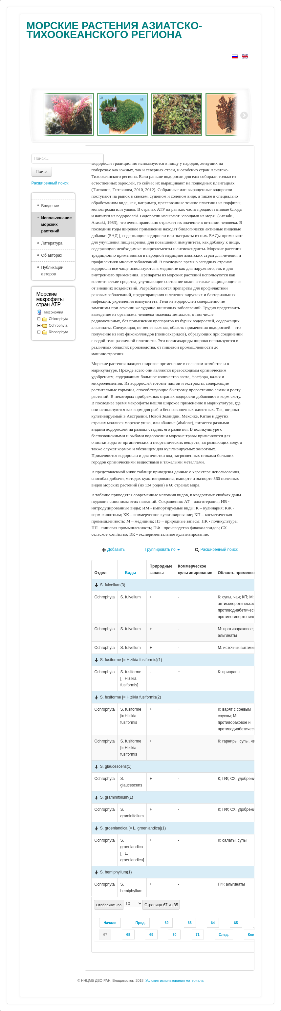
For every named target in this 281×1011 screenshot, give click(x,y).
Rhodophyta (58, 332)
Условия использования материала (174, 980)
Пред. (140, 923)
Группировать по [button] (160, 549)
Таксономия (53, 312)
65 (236, 923)
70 (174, 934)
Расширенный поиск (216, 549)
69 (151, 934)
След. (223, 934)
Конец (253, 934)
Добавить (113, 549)
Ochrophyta (58, 325)
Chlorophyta (58, 319)
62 (166, 923)
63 (190, 923)
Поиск (42, 171)
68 (128, 934)
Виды (128, 572)
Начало (109, 923)
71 (198, 934)
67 (105, 934)
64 (213, 923)
